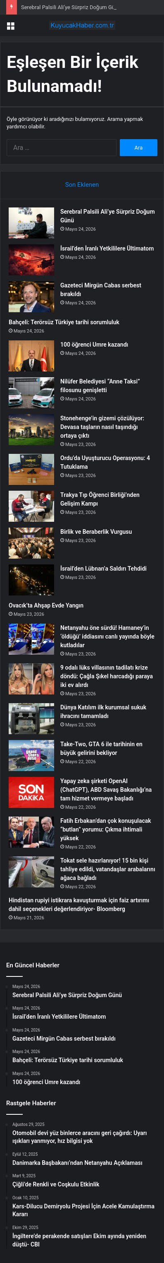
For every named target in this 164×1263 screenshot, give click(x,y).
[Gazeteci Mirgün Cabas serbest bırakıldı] (31, 296)
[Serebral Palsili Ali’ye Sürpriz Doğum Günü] (31, 223)
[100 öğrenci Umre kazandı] (31, 355)
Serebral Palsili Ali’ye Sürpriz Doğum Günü (71, 7)
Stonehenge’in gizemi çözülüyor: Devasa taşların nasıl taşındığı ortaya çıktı (102, 427)
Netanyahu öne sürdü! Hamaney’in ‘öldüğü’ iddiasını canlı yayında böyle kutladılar (107, 636)
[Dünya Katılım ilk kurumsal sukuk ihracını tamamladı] (31, 718)
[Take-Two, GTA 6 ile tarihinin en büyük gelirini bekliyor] (31, 755)
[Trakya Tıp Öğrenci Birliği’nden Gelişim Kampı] (31, 506)
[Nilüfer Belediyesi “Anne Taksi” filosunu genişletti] (31, 392)
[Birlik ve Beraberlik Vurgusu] (31, 543)
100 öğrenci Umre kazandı (94, 344)
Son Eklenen (82, 184)
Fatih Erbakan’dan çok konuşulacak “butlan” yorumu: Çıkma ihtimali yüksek (105, 829)
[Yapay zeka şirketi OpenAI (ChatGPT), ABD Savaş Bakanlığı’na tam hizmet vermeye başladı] (31, 792)
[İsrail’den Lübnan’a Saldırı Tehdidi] (31, 579)
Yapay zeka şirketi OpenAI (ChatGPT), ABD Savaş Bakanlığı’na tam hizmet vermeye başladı (106, 790)
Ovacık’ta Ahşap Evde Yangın (46, 605)
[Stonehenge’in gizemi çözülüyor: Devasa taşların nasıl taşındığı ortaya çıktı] (31, 429)
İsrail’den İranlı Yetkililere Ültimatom (107, 248)
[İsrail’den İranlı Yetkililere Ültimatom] (31, 259)
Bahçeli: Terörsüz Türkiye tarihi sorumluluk (64, 322)
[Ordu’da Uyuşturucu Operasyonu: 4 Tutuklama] (31, 469)
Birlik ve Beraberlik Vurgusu (96, 531)
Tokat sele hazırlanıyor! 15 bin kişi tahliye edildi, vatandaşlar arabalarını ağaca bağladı (107, 869)
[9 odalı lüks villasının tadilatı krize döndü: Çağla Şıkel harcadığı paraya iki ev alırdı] (31, 678)
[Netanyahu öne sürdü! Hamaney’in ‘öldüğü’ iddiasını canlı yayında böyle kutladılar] (31, 639)
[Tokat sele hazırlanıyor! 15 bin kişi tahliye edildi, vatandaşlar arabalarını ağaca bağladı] (31, 871)
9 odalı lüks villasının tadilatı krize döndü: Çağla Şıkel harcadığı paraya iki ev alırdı (106, 676)
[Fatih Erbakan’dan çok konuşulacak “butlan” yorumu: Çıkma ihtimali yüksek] (31, 832)
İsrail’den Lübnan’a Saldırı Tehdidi (103, 568)
